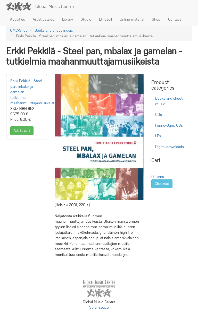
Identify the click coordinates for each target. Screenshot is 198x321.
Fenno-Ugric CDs (169, 125)
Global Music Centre (54, 6)
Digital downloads (169, 146)
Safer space (99, 307)
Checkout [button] (162, 183)
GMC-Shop (19, 30)
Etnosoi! (105, 19)
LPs (158, 136)
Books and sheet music (54, 30)
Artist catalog (43, 19)
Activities (17, 19)
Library (67, 19)
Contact (174, 19)
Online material (132, 19)
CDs (158, 114)
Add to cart (22, 130)
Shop (156, 19)
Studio (86, 19)
